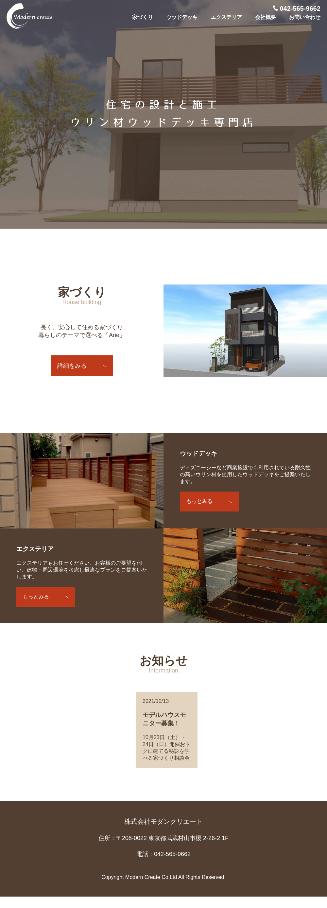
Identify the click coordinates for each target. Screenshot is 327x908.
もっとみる (36, 596)
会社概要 (265, 17)
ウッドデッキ (182, 17)
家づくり (142, 17)
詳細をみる (72, 366)
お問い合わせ (304, 17)
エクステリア (226, 17)
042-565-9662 (296, 8)
